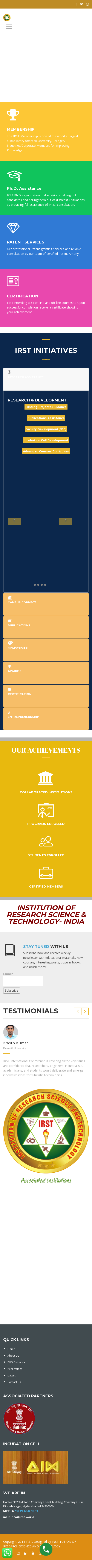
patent (11, 1375)
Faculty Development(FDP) (46, 429)
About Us (13, 1355)
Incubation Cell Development (46, 440)
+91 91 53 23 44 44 (26, 1510)
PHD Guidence (16, 1362)
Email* (23, 979)
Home (11, 1349)
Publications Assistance (46, 418)
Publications (15, 1369)
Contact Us (14, 1382)
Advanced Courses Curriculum (46, 451)
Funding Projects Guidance (46, 407)
